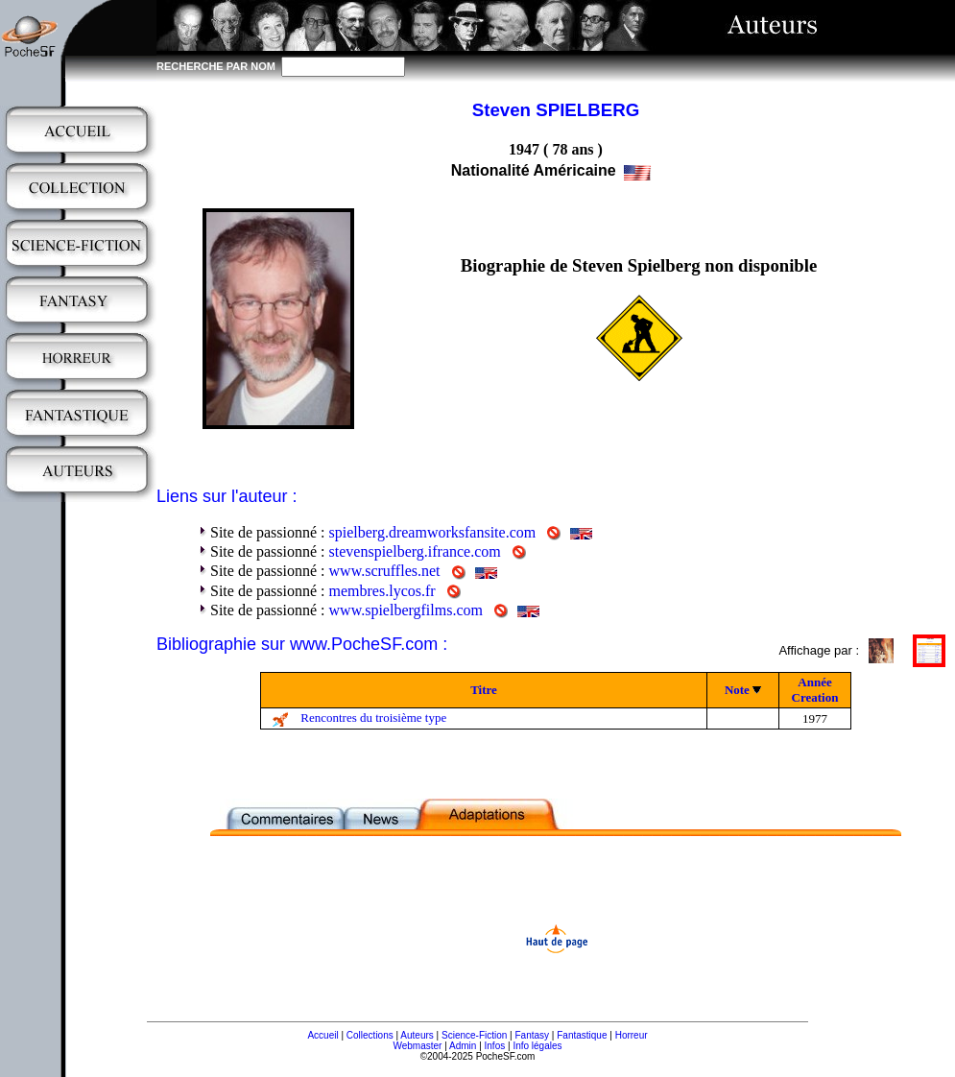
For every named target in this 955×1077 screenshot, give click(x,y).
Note (737, 689)
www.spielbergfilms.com (406, 610)
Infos (495, 1046)
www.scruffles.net (385, 570)
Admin (462, 1046)
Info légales (537, 1046)
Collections (370, 1035)
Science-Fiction (474, 1035)
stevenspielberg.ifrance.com (415, 551)
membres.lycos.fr (382, 591)
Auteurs (416, 1035)
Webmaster (417, 1046)
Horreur (631, 1035)
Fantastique (582, 1035)
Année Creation (815, 690)
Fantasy (532, 1035)
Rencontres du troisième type (373, 717)
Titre (483, 689)
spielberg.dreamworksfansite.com (433, 532)
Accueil (322, 1035)
